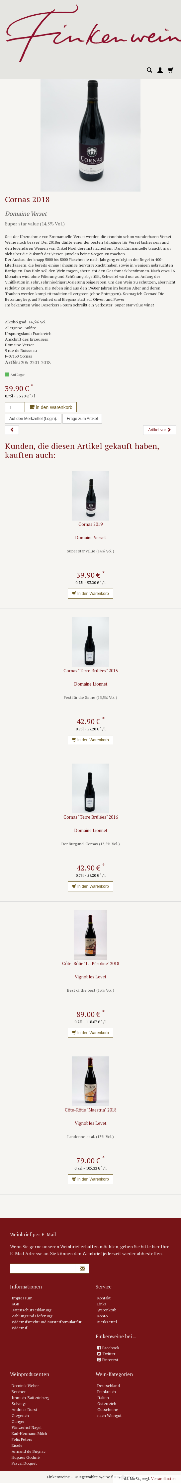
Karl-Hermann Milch (29, 1433)
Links (102, 1303)
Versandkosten (163, 1478)
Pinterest (110, 1359)
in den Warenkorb (50, 407)
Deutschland (108, 1385)
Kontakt (104, 1297)
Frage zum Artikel (82, 418)
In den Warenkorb (90, 593)
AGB (15, 1303)
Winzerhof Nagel (27, 1427)
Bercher (19, 1391)
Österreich (106, 1403)
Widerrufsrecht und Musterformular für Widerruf (46, 1324)
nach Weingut (109, 1415)
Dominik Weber (25, 1385)
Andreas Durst (24, 1409)
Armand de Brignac (28, 1451)
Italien (103, 1397)
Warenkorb (106, 1309)
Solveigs (19, 1403)
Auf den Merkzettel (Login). (33, 418)
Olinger (18, 1421)
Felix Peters (22, 1439)
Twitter (108, 1353)
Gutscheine (107, 1409)
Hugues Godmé (26, 1457)
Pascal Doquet (24, 1463)
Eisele (17, 1445)
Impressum (22, 1297)
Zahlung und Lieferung (32, 1315)
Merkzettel (107, 1321)
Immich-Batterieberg (30, 1397)
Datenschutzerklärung (31, 1309)
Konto (102, 1315)
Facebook (110, 1347)
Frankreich (106, 1391)
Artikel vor (159, 430)
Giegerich (20, 1415)
